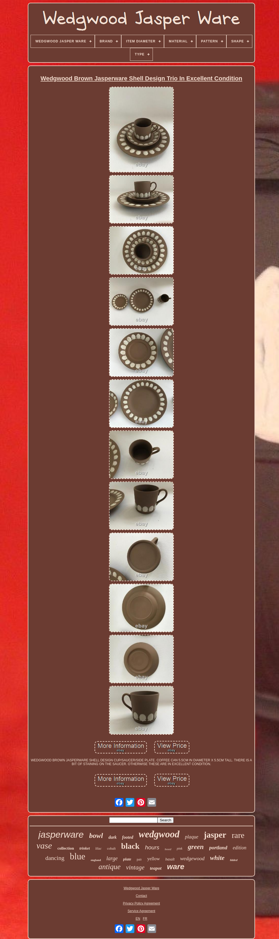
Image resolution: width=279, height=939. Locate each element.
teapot (156, 868)
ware (175, 866)
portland (218, 847)
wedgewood (192, 858)
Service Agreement (141, 911)
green (196, 846)
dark (112, 837)
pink (180, 848)
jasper (215, 835)
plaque (191, 837)
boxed (168, 849)
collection (65, 848)
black (130, 846)
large (111, 858)
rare (238, 835)
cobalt (111, 848)
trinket (85, 848)
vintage (135, 867)
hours (152, 847)
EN (138, 919)
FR (145, 919)
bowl (96, 836)
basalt (170, 859)
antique (109, 867)
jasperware (61, 834)
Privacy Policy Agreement (141, 903)
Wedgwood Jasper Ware (141, 888)
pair (139, 859)
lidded (234, 860)
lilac (98, 848)
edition (239, 847)
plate (127, 859)
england (96, 860)
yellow (153, 858)
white (217, 857)
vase (44, 845)
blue (77, 856)
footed (127, 837)
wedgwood (159, 834)
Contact (141, 896)
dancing (55, 858)
